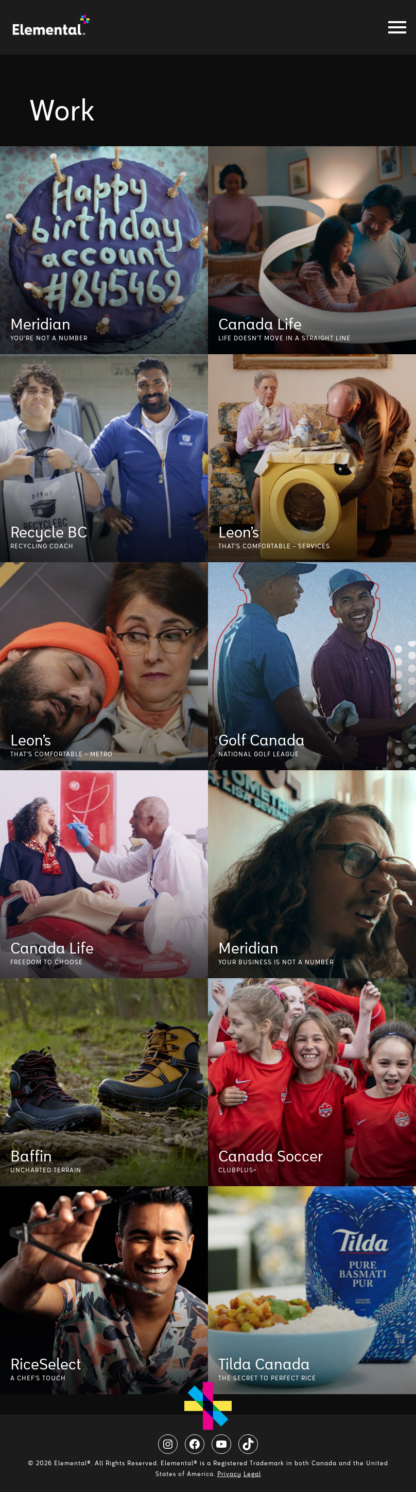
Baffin (31, 1155)
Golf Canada (261, 739)
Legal (252, 1474)
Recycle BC (48, 531)
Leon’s (238, 531)
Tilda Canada (264, 1363)
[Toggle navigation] (394, 27)
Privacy (229, 1474)
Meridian (40, 323)
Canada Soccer (270, 1155)
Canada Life (260, 323)
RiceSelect (45, 1363)
